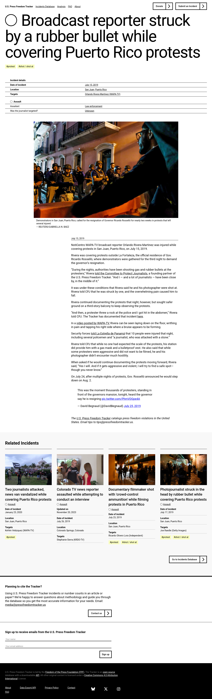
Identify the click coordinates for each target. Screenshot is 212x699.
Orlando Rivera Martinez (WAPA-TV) (102, 94)
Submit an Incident (187, 6)
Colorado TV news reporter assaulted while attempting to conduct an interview (80, 494)
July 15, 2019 (91, 85)
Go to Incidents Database (184, 559)
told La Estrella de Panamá (108, 333)
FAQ (70, 6)
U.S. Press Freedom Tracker (19, 6)
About (78, 6)
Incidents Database (45, 6)
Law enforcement (93, 106)
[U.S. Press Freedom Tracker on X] (106, 689)
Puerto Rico (101, 89)
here (140, 316)
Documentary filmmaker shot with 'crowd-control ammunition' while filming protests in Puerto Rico (131, 496)
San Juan (89, 89)
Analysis (61, 6)
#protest (10, 66)
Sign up (105, 654)
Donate (159, 6)
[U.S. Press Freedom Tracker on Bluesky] (93, 689)
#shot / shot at (26, 66)
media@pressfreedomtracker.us (25, 604)
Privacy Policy (52, 687)
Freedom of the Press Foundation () (64, 672)
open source (109, 672)
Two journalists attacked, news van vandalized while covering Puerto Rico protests (28, 494)
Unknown (89, 111)
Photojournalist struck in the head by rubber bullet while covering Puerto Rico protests (183, 494)
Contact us (96, 613)
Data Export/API (28, 687)
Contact (71, 687)
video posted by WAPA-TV (93, 323)
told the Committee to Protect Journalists (121, 273)
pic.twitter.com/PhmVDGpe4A (121, 398)
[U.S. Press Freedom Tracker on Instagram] (118, 689)
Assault (17, 101)
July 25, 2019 (132, 406)
